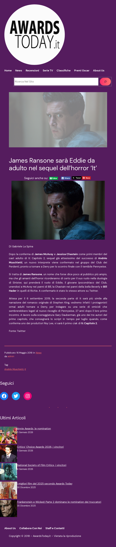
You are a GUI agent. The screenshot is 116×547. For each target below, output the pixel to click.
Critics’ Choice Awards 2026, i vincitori (40, 447)
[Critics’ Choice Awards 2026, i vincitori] (8, 454)
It (25, 369)
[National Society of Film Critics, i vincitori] (8, 472)
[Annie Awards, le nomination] (8, 436)
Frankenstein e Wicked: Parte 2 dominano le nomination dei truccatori (59, 502)
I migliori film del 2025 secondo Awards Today (44, 483)
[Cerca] (105, 81)
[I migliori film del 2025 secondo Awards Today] (8, 491)
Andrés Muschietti (14, 369)
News (39, 352)
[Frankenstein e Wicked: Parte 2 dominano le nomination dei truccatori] (8, 509)
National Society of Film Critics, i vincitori (41, 465)
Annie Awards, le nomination (34, 428)
